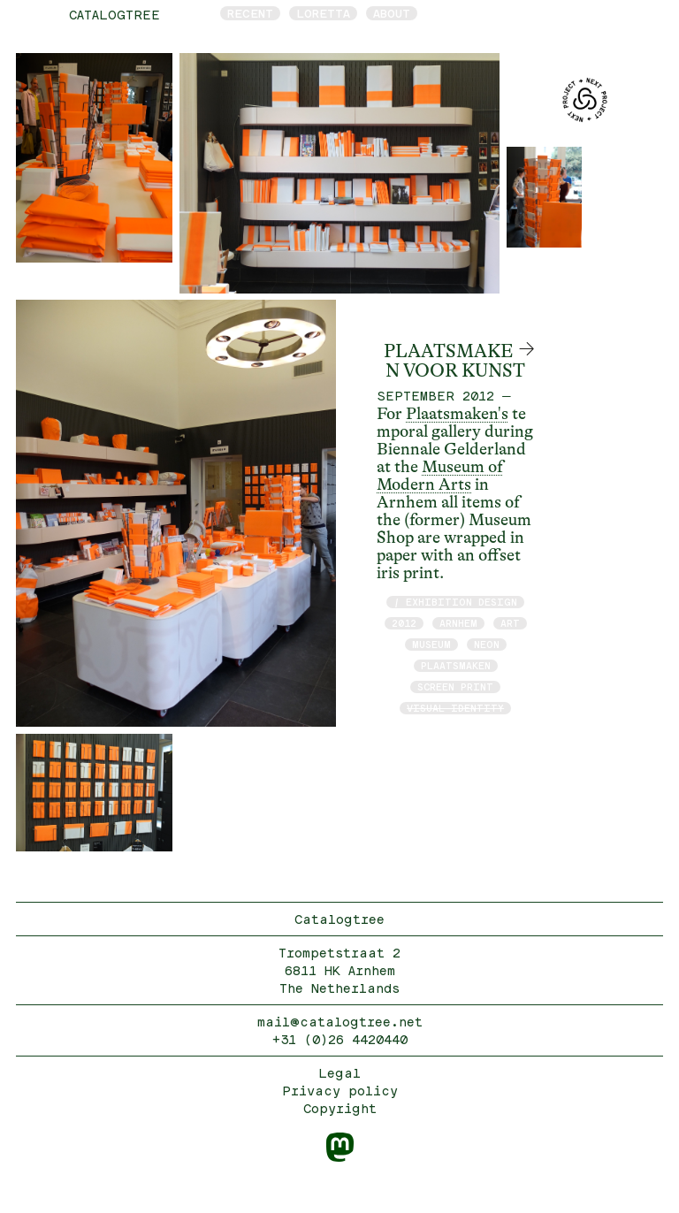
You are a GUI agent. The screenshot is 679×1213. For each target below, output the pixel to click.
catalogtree (114, 14)
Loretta (323, 13)
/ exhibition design (455, 601)
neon (487, 644)
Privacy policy (340, 1090)
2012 (404, 623)
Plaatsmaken (456, 665)
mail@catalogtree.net (340, 1021)
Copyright (340, 1108)
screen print (455, 686)
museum (431, 644)
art (510, 623)
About (391, 13)
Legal (339, 1072)
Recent (250, 13)
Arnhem (458, 623)
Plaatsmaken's (457, 413)
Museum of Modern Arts (440, 475)
